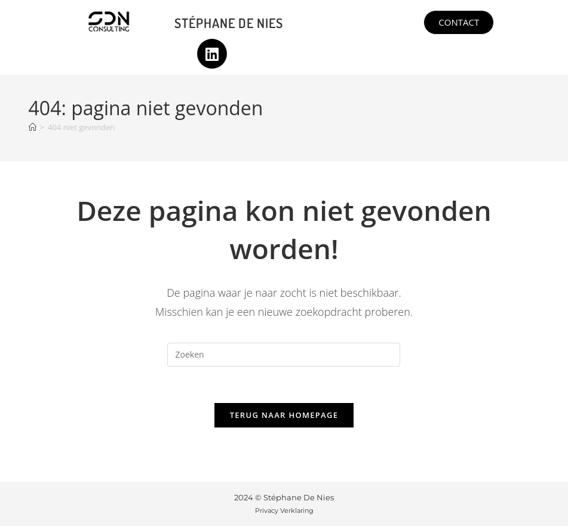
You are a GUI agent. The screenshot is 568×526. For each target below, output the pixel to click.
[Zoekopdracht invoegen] (283, 355)
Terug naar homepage (284, 415)
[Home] (32, 127)
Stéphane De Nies (228, 22)
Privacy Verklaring (284, 510)
